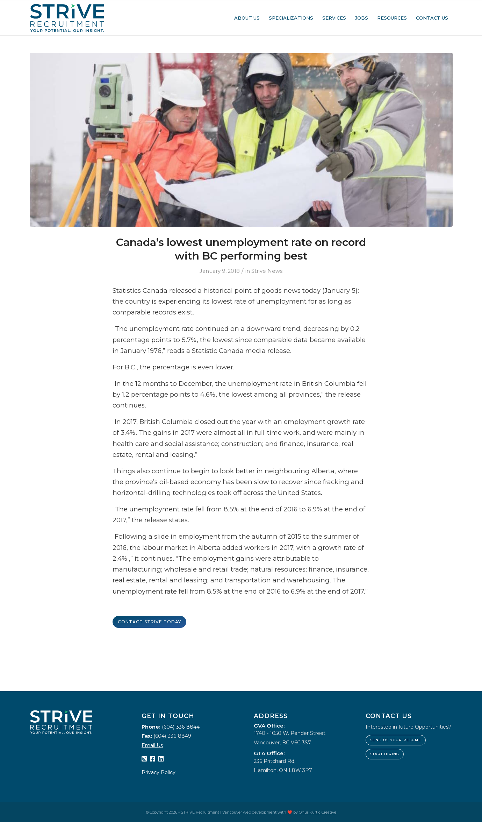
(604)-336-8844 (181, 727)
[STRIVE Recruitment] (67, 17)
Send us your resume (395, 740)
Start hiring (384, 754)
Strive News (266, 271)
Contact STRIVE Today (149, 621)
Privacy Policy (158, 772)
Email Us (152, 745)
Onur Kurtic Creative (317, 812)
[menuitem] (247, 17)
